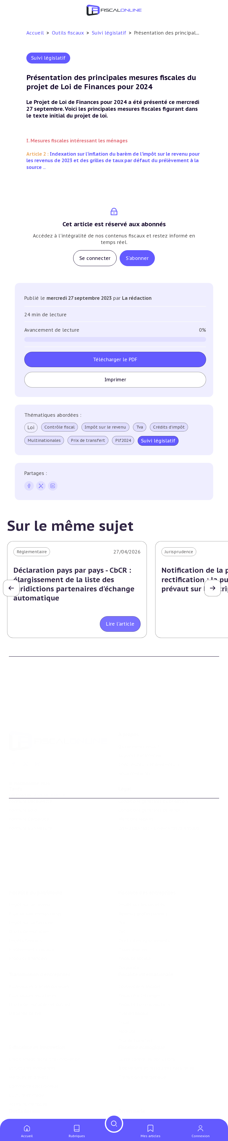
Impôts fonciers (25, 914)
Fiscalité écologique (141, 1026)
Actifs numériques (28, 1083)
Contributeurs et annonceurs (148, 743)
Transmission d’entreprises (39, 951)
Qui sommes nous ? (138, 725)
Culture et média (26, 1074)
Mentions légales (135, 804)
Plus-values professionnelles (39, 963)
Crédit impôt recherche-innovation (45, 1038)
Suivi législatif (110, 33)
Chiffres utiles (24, 1105)
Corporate (128, 941)
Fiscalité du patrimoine (35, 866)
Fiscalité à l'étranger (139, 971)
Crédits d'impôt (169, 427)
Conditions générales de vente (149, 795)
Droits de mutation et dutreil (39, 981)
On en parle (131, 1093)
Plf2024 (123, 440)
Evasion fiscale (133, 989)
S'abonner (137, 258)
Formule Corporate (29, 804)
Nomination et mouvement (146, 1105)
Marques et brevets (29, 1056)
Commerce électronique (34, 1065)
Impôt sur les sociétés (141, 878)
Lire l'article (120, 624)
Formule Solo (23, 795)
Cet (122, 905)
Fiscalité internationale (145, 951)
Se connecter (94, 258)
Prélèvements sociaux (31, 923)
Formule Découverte (30, 786)
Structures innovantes (32, 1047)
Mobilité (127, 1007)
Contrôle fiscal (59, 427)
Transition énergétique (142, 1056)
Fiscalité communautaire (144, 981)
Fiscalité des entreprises (147, 866)
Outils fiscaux (68, 33)
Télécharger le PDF (115, 359)
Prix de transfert (88, 440)
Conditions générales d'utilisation (153, 786)
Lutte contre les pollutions (146, 1038)
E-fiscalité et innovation (37, 1026)
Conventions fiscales (139, 963)
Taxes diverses (133, 923)
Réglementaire (32, 551)
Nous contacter (134, 752)
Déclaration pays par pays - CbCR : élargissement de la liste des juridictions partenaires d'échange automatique (73, 584)
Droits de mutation (29, 905)
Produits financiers (28, 932)
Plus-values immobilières (35, 887)
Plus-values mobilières (32, 971)
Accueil (35, 33)
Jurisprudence (179, 551)
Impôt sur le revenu (105, 427)
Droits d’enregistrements (144, 914)
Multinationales (44, 440)
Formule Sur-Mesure (30, 813)
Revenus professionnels (143, 887)
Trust (124, 998)
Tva (139, 427)
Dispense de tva (25, 989)
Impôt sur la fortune (31, 896)
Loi (31, 427)
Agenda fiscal (22, 1114)
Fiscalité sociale (134, 932)
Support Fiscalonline (139, 734)
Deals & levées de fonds (143, 1114)
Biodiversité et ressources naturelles (156, 1047)
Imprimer (115, 379)
